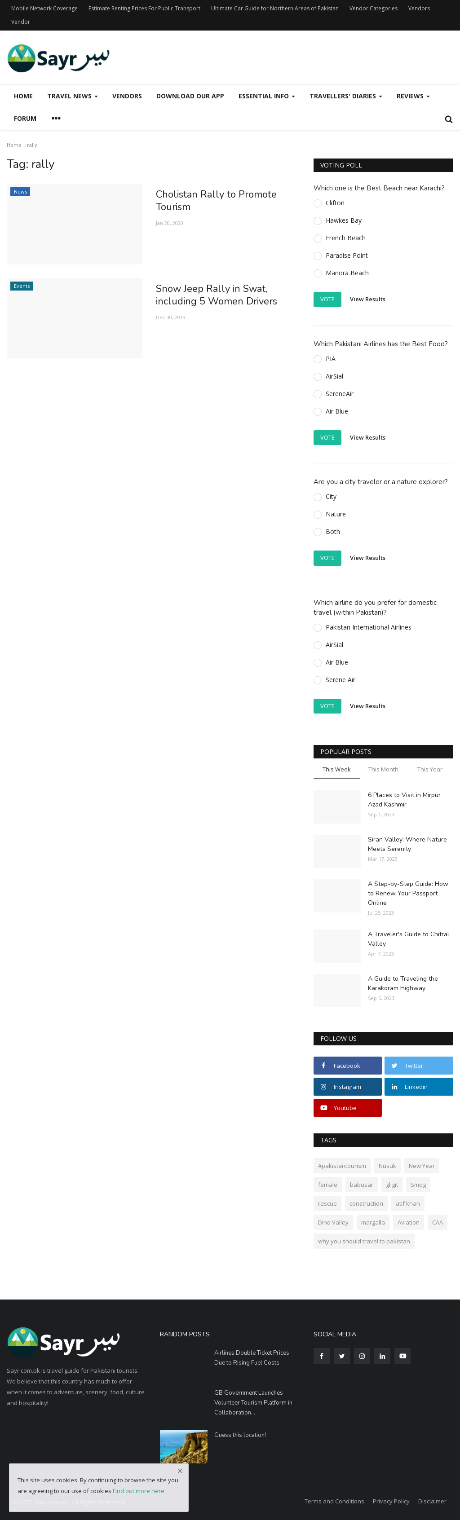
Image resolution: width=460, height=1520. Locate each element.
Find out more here (138, 1491)
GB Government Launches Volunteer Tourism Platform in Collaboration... (253, 1403)
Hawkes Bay (344, 220)
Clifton (335, 202)
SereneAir (340, 393)
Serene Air (340, 679)
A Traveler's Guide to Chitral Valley (408, 939)
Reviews (413, 96)
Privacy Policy (391, 1501)
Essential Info (267, 96)
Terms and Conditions (334, 1501)
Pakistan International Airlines (368, 627)
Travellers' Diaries (346, 96)
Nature (336, 514)
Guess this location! (240, 1435)
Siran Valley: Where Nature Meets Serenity (407, 844)
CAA (437, 1222)
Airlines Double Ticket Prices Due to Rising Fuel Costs (251, 1358)
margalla (373, 1222)
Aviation (409, 1222)
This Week (337, 769)
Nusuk (387, 1166)
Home (23, 96)
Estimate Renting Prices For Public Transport (144, 8)
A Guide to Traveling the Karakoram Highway (403, 983)
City (331, 496)
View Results (367, 299)
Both (333, 531)
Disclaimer (432, 1501)
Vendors (419, 8)
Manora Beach (347, 273)
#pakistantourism (342, 1166)
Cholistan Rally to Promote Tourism (216, 200)
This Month (383, 769)
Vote (327, 299)
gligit (392, 1185)
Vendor (20, 22)
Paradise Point (347, 255)
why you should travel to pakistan (364, 1241)
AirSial (334, 376)
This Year (429, 769)
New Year (422, 1166)
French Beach (346, 238)
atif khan (408, 1203)
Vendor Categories (373, 8)
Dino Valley (333, 1222)
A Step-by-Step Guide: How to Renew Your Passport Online (408, 893)
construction (366, 1203)
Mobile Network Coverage (44, 8)
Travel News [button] (72, 96)
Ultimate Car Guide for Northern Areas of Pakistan (275, 8)
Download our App (190, 96)
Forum (25, 118)
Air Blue (337, 411)
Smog (418, 1185)
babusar (361, 1185)
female (327, 1185)
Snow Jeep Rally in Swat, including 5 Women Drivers (216, 295)
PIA (331, 358)
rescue (327, 1203)
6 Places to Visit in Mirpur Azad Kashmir (404, 800)
